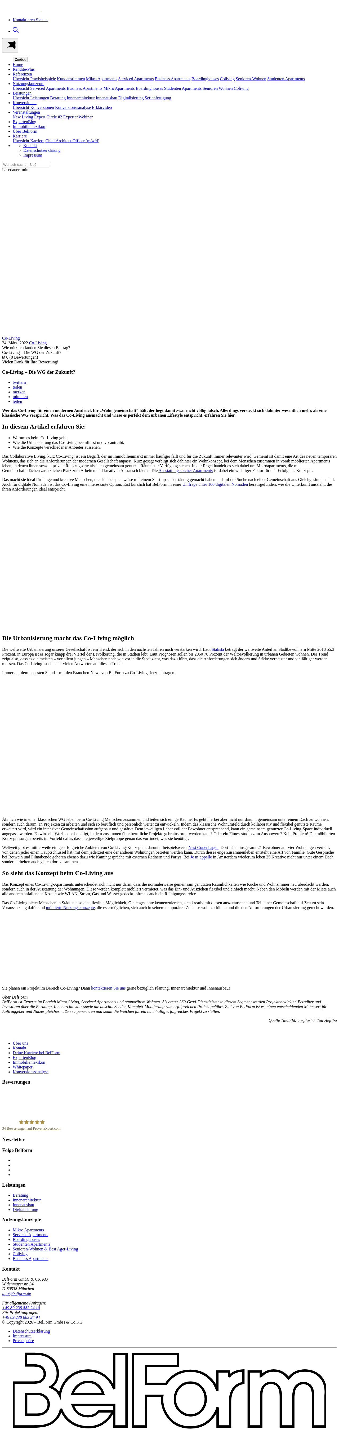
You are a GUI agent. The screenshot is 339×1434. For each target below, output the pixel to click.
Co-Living (38, 343)
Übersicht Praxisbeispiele (34, 79)
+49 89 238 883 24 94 (21, 1317)
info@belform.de (16, 1293)
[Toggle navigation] (10, 45)
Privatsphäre (23, 1340)
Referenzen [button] (22, 74)
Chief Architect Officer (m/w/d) (73, 141)
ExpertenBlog (24, 121)
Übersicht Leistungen (31, 98)
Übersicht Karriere (28, 141)
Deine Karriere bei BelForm (36, 1052)
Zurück (20, 59)
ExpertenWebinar (78, 117)
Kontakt (30, 145)
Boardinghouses (205, 79)
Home (18, 64)
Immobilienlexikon (29, 126)
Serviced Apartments (136, 79)
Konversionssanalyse (73, 107)
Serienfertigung (158, 98)
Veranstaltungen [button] (26, 112)
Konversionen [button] (25, 102)
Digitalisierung (131, 98)
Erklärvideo (102, 107)
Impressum (32, 155)
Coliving (227, 79)
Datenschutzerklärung (41, 150)
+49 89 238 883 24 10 (21, 1308)
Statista (218, 649)
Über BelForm (25, 131)
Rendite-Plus (24, 69)
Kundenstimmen (71, 79)
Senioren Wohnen (218, 88)
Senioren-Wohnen (251, 79)
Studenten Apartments (286, 79)
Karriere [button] (20, 136)
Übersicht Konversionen (33, 107)
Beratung (58, 98)
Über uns (20, 1043)
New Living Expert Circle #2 (37, 117)
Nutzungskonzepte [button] (28, 83)
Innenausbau (106, 98)
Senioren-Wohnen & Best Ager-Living (45, 1249)
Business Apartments (172, 79)
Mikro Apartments (101, 79)
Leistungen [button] (22, 93)
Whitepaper (23, 1067)
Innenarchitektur (81, 98)
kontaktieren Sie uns (108, 988)
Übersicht (21, 88)
